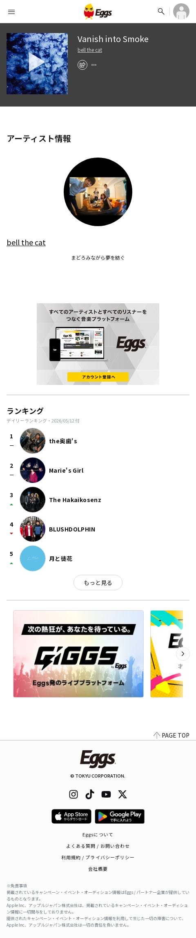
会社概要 (98, 868)
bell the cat (90, 50)
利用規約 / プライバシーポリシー (98, 857)
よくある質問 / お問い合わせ (98, 845)
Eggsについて (98, 834)
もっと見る (98, 582)
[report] (94, 65)
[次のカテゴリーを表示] (183, 654)
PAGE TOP (171, 735)
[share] (82, 65)
